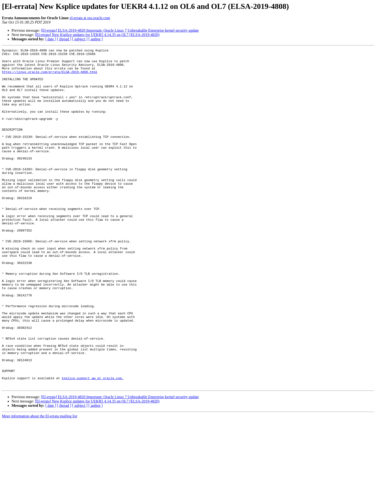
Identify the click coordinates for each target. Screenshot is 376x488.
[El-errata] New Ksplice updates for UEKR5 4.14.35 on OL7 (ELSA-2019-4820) (97, 35)
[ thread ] (64, 39)
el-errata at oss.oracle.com (90, 18)
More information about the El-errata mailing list (39, 484)
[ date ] (50, 39)
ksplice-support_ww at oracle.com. (92, 444)
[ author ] (95, 39)
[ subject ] (80, 39)
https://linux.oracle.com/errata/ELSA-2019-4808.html (49, 77)
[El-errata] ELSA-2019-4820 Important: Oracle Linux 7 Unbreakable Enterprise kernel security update (120, 30)
